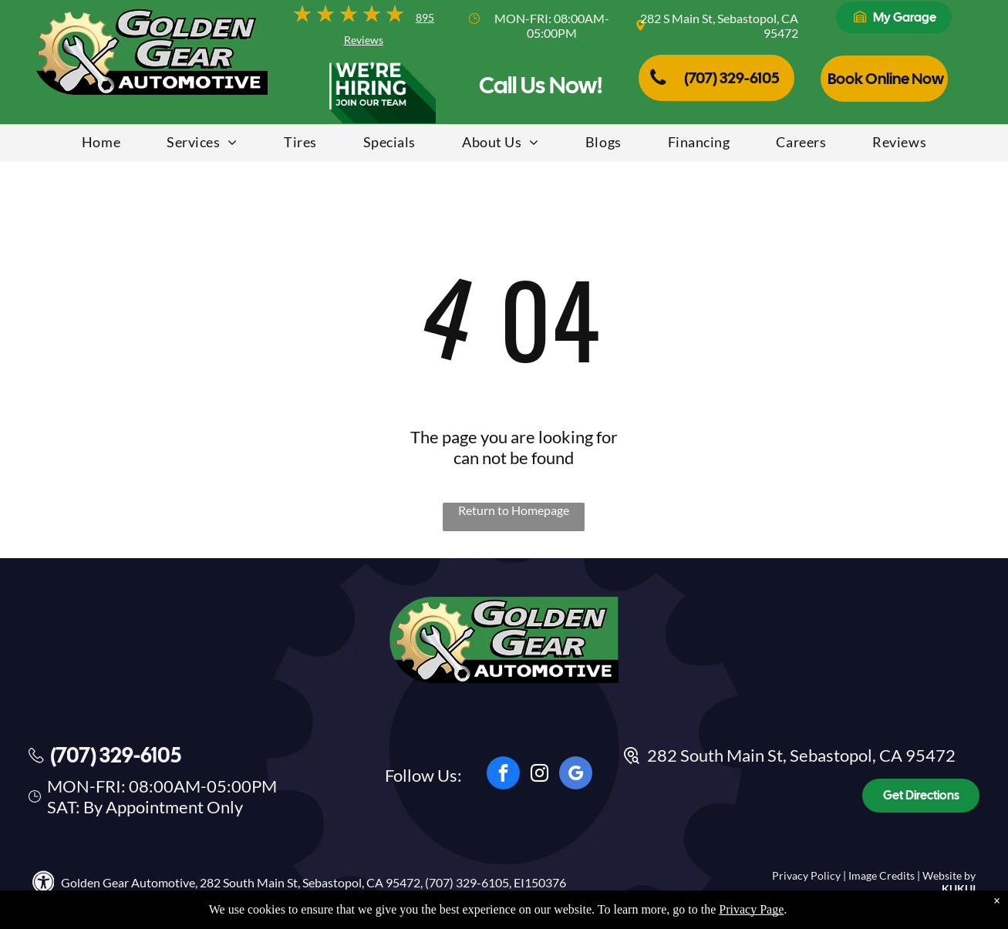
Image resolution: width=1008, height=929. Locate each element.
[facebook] (503, 774)
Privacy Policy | (809, 875)
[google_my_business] (575, 774)
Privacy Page (751, 915)
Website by (949, 875)
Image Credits (881, 875)
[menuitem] (101, 144)
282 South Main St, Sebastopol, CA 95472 (801, 755)
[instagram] (539, 774)
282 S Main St (676, 18)
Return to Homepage (513, 510)
